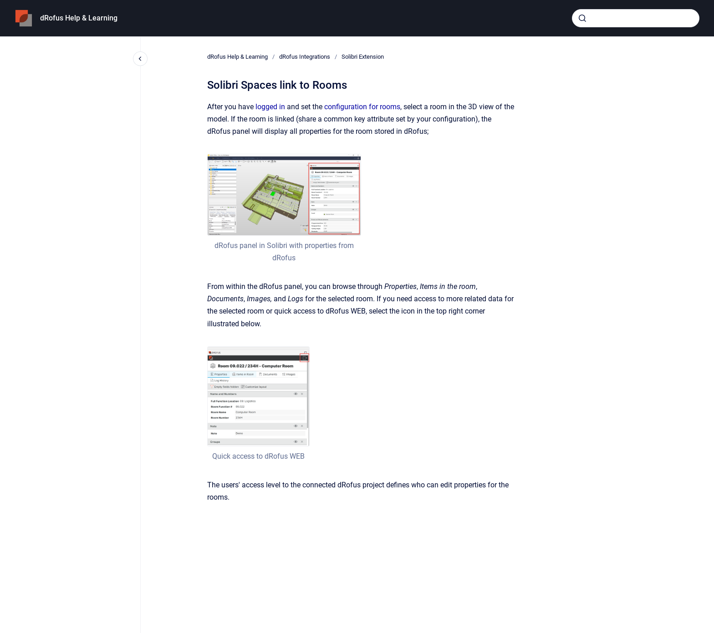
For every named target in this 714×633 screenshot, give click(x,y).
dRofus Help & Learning (78, 18)
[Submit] (582, 18)
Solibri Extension (363, 56)
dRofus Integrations (304, 56)
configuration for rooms (362, 106)
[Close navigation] (140, 58)
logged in (270, 106)
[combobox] (635, 18)
